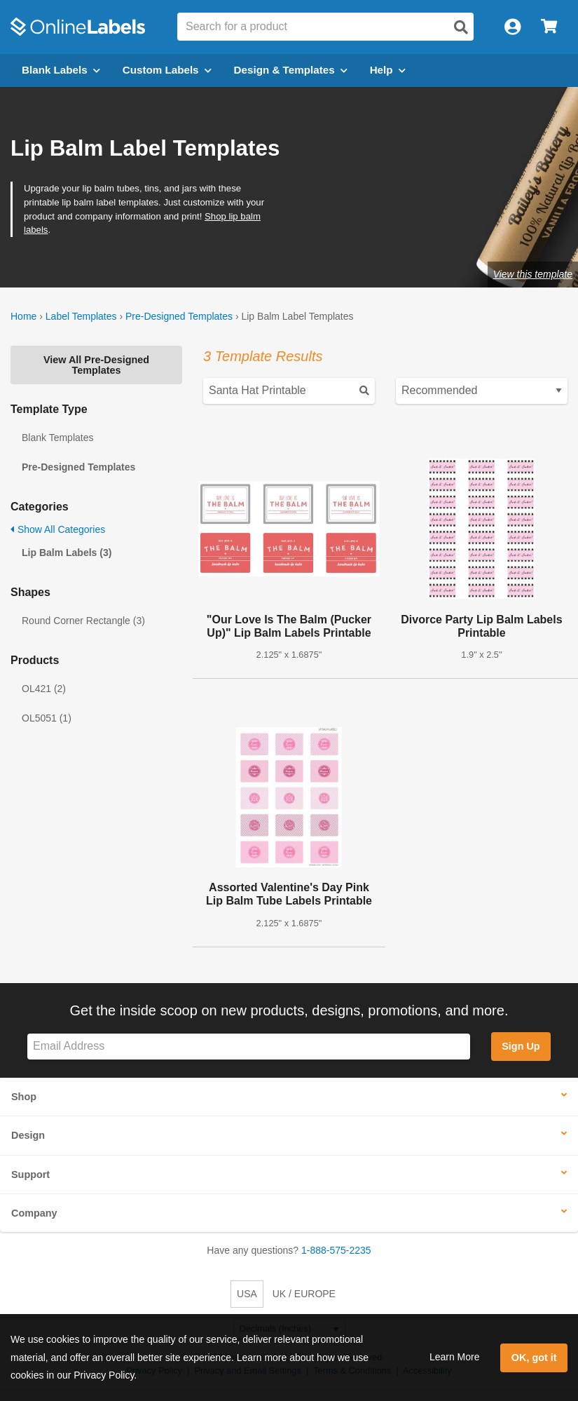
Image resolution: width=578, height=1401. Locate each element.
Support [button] (30, 1174)
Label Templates (81, 316)
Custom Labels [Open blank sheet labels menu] (167, 70)
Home (23, 316)
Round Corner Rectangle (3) (83, 620)
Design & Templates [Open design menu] (291, 70)
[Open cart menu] (548, 27)
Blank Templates (57, 437)
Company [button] (34, 1213)
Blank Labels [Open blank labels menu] (61, 70)
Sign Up (520, 1046)
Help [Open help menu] (388, 70)
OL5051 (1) (46, 718)
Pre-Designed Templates (179, 316)
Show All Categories (58, 529)
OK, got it (534, 1357)
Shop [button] (23, 1096)
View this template (532, 274)
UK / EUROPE (304, 1293)
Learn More (454, 1356)
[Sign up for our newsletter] (248, 1047)
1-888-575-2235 (336, 1250)
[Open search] (461, 27)
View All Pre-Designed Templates (96, 364)
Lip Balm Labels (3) (66, 552)
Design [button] (28, 1135)
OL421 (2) (44, 688)
